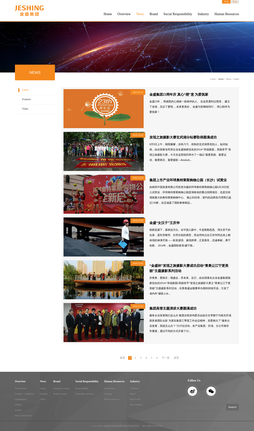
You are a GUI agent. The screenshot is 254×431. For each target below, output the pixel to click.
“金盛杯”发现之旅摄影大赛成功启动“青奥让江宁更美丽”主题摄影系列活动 (188, 268)
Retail (133, 394)
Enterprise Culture (61, 388)
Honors (18, 410)
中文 (226, 1)
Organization (21, 399)
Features (26, 99)
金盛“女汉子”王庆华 (164, 223)
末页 (176, 357)
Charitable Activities (84, 394)
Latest (25, 89)
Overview (124, 14)
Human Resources (227, 14)
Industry (203, 14)
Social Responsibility (177, 14)
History (18, 404)
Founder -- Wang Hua (24, 394)
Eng (235, 1)
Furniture (134, 388)
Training (108, 394)
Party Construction (23, 415)
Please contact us (112, 399)
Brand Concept (60, 394)
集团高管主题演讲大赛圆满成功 (172, 308)
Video (25, 108)
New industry (136, 404)
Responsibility (81, 388)
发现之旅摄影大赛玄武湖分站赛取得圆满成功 (183, 137)
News (140, 14)
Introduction (20, 388)
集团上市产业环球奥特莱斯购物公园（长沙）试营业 (188, 180)
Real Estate (135, 399)
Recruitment (109, 388)
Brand (154, 14)
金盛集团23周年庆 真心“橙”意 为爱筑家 (178, 94)
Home (108, 14)
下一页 (166, 357)
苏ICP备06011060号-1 (152, 426)
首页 (122, 357)
